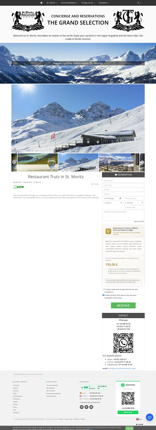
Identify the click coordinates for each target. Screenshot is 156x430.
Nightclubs (16, 412)
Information (16, 385)
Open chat (128, 412)
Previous (14, 162)
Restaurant (17, 182)
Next (142, 162)
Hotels (15, 393)
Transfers (104, 3)
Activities (15, 401)
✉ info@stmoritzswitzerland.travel (90, 402)
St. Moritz (52, 3)
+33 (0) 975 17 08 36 (96, 396)
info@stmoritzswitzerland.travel (121, 368)
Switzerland (28, 182)
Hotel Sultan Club (51, 396)
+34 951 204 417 (95, 393)
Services (15, 404)
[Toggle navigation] (139, 3)
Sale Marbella (50, 388)
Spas (14, 409)
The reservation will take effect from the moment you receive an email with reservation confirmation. (122, 281)
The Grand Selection (52, 385)
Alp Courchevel (50, 390)
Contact (83, 419)
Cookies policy (68, 419)
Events (15, 407)
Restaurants (16, 399)
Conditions (77, 419)
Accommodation (69, 3)
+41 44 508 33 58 (95, 399)
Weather (15, 388)
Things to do (88, 3)
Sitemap (61, 419)
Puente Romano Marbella (53, 393)
